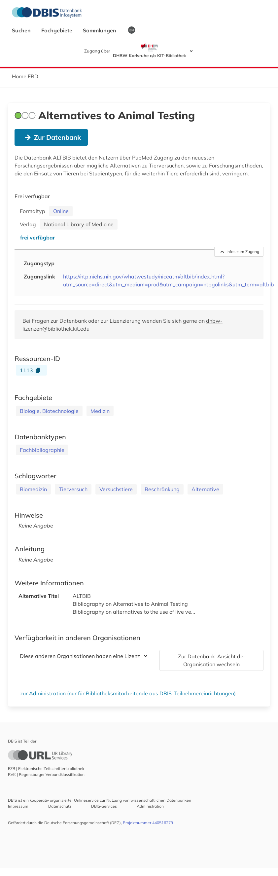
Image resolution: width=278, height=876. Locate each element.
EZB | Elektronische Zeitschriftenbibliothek (46, 768)
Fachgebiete (57, 30)
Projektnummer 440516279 (148, 822)
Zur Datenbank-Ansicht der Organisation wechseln (211, 660)
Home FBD (25, 76)
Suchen (22, 30)
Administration (150, 806)
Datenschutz (59, 806)
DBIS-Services (104, 806)
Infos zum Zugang (240, 251)
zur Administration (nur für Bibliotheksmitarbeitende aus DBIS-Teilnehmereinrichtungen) (128, 693)
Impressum (18, 806)
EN (131, 30)
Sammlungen (100, 30)
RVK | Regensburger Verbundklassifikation (46, 774)
